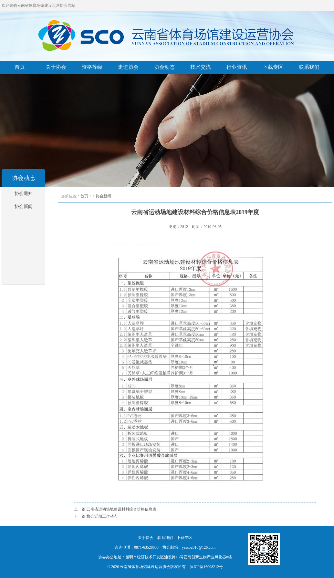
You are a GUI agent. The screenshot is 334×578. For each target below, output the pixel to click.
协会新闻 (24, 206)
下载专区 (273, 67)
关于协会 (56, 67)
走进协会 (128, 67)
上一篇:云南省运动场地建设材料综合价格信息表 (115, 509)
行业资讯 (236, 67)
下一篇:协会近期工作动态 (96, 516)
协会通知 (24, 193)
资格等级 (92, 67)
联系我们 (309, 67)
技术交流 (200, 67)
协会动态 (164, 67)
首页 (20, 67)
